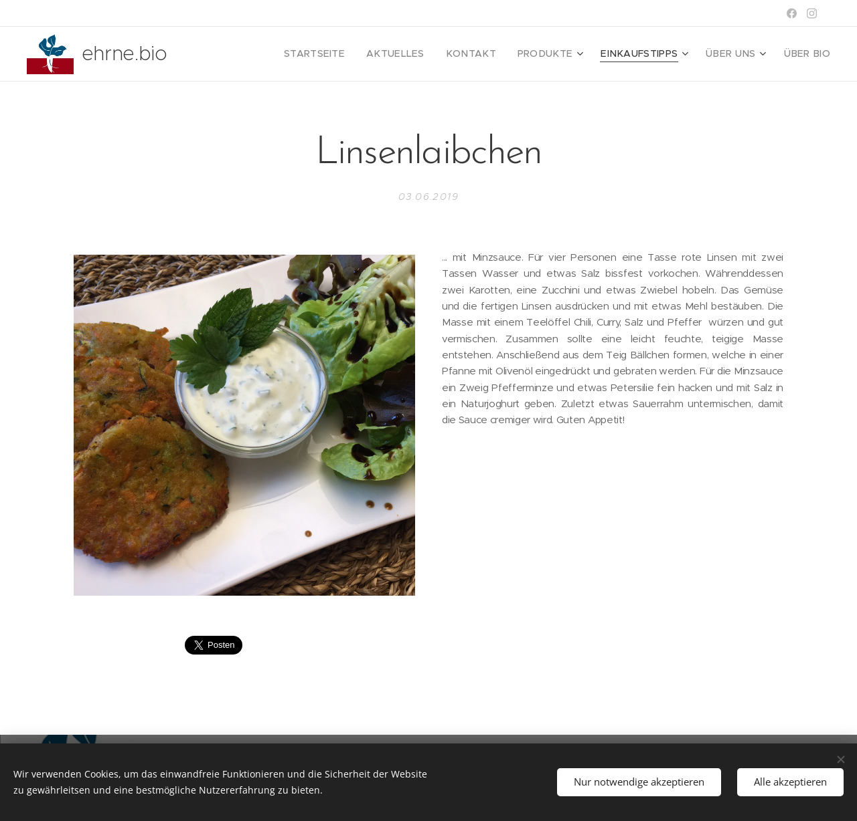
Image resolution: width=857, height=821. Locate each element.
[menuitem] (352, 54)
